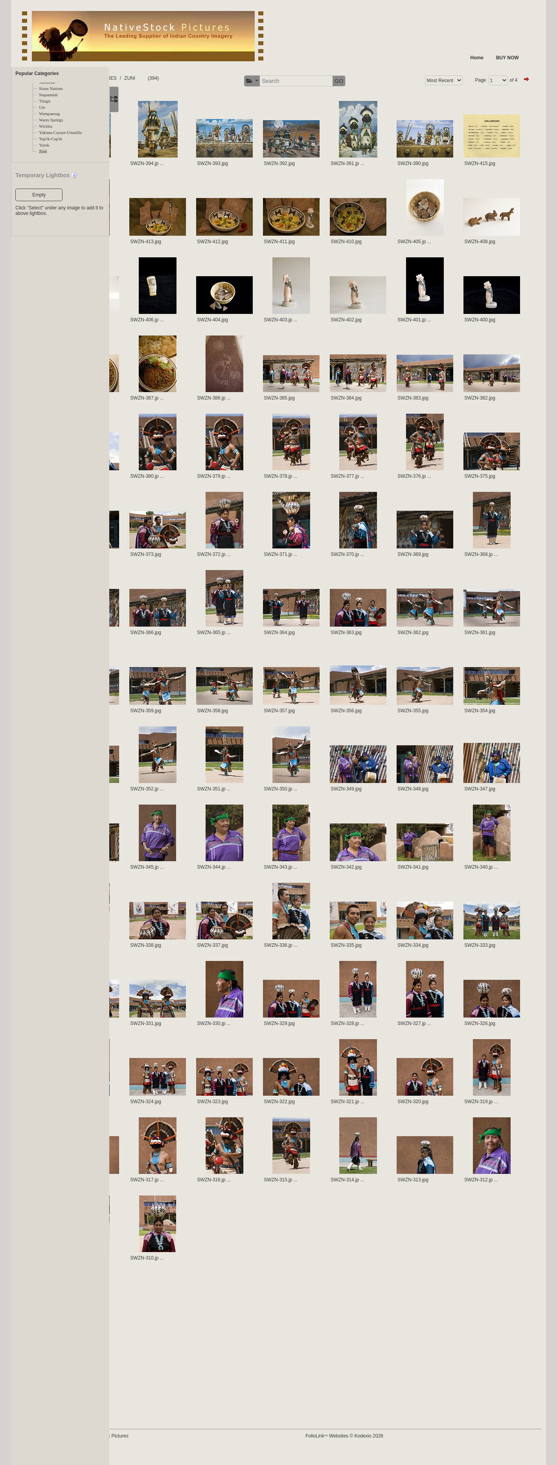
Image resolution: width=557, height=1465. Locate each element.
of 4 (505, 80)
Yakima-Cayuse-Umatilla (60, 132)
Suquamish (48, 95)
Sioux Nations (51, 88)
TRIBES (173, 78)
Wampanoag (49, 114)
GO (367, 81)
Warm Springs (51, 120)
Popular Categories (37, 73)
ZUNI (195, 78)
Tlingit (44, 101)
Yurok (44, 145)
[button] (280, 81)
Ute (42, 107)
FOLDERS (146, 78)
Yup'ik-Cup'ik (50, 139)
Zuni (43, 151)
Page (472, 80)
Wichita (45, 126)
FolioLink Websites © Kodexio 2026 (373, 1448)
